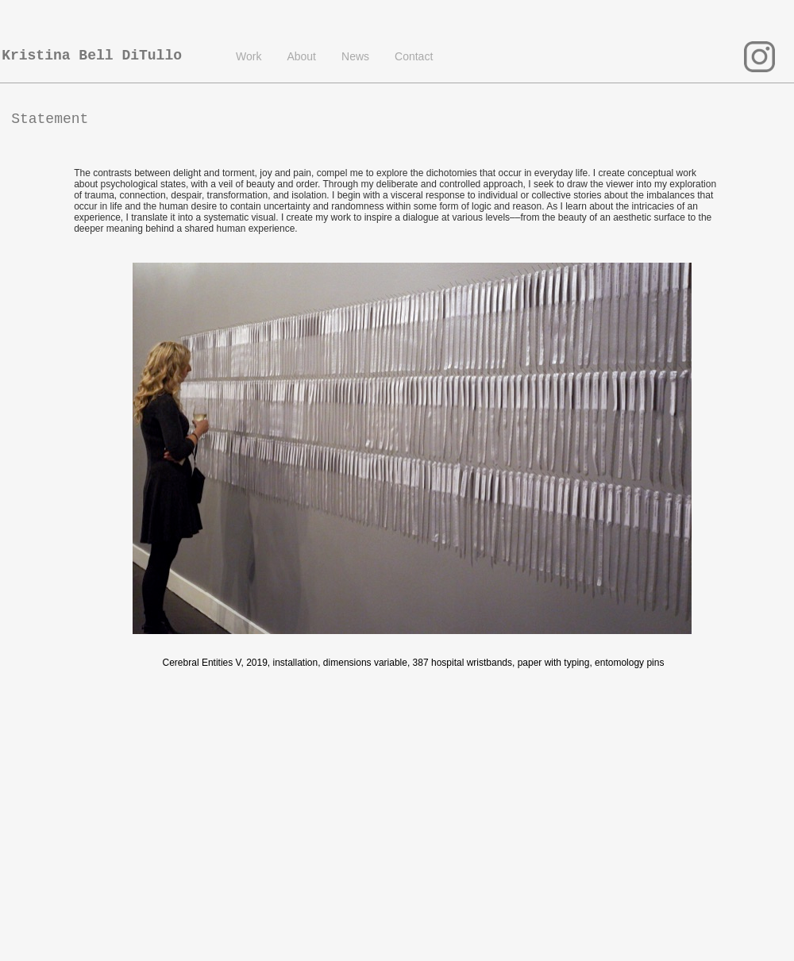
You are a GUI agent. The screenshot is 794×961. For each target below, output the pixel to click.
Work (248, 56)
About (301, 56)
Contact (414, 56)
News (355, 56)
